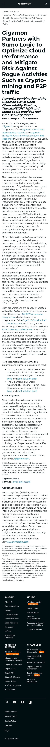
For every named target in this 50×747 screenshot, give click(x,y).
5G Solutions (10, 690)
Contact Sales (32, 608)
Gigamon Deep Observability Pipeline (13, 659)
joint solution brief (27, 378)
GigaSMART (9, 673)
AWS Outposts (14, 323)
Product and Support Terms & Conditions (35, 624)
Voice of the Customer (10, 636)
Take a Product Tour (13, 652)
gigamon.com (21, 458)
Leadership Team (12, 619)
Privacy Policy (10, 716)
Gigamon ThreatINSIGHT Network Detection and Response (23, 135)
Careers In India (11, 614)
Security (8, 726)
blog (9, 378)
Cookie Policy (10, 721)
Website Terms (11, 712)
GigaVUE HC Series (12, 677)
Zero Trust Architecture (32, 680)
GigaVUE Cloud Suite (34, 320)
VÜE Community (34, 602)
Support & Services (34, 629)
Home (5, 12)
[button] (46, 3)
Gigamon (7, 126)
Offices (8, 631)
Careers (8, 610)
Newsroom (14, 12)
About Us (9, 602)
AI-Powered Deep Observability (34, 651)
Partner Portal (33, 612)
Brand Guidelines (12, 606)
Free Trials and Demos (36, 662)
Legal (7, 730)
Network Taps (10, 681)
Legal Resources (11, 623)
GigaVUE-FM (10, 669)
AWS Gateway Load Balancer (17, 329)
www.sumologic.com (17, 542)
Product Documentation (33, 618)
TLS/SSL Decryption (13, 685)
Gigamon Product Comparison (34, 668)
